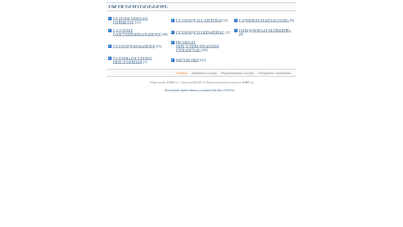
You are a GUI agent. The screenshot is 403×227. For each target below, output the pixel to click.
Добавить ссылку (204, 73)
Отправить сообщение (274, 73)
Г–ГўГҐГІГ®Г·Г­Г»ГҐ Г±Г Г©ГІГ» (264, 20)
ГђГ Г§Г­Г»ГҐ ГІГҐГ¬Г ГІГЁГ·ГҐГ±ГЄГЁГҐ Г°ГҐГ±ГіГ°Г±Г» (197, 46)
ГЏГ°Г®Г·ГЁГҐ (187, 60)
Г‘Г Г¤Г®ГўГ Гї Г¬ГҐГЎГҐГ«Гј (199, 20)
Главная (181, 73)
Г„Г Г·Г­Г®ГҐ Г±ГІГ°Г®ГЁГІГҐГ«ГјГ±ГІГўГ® (137, 32)
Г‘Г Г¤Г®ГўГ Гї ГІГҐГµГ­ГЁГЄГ (200, 32)
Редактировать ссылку (237, 73)
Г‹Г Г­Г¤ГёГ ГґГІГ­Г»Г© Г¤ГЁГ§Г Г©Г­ (130, 20)
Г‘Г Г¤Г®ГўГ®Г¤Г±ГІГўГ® (134, 46)
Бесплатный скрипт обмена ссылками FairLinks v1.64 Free (200, 90)
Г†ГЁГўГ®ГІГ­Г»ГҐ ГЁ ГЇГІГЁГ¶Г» (265, 30)
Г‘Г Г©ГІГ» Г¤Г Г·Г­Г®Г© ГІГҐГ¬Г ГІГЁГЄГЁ (132, 60)
